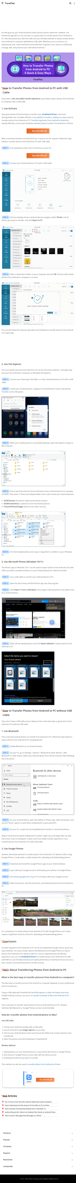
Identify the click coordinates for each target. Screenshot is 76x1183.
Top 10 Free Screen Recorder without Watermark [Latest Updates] (28, 1102)
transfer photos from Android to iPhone (44, 1064)
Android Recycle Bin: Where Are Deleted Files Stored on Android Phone (30, 1112)
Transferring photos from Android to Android (49, 120)
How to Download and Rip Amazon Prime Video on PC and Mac (27, 1105)
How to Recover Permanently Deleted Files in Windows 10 (25, 1109)
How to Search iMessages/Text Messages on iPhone (23, 1116)
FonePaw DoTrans (49, 114)
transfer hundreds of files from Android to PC (50, 995)
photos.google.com (21, 877)
